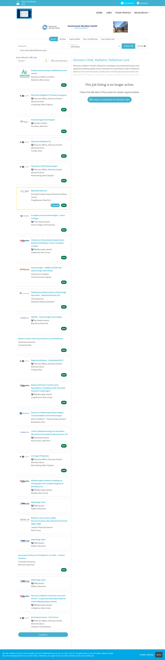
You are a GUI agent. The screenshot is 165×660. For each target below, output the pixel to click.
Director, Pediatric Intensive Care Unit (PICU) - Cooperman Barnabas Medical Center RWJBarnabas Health (48, 598)
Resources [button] (141, 12)
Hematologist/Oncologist (43, 119)
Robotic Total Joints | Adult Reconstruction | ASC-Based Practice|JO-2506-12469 (49, 521)
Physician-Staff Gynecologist (44, 166)
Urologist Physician (40, 456)
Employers (142, 3)
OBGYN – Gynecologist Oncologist (46, 317)
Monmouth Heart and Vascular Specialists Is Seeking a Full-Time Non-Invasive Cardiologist (48, 388)
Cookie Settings (146, 655)
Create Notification (60, 61)
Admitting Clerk (38, 502)
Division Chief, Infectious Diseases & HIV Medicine (40, 338)
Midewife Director (39, 190)
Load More (43, 634)
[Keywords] (43, 46)
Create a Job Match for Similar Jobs (110, 99)
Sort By (21, 61)
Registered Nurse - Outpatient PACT (47, 360)
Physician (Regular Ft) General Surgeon (49, 95)
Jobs (109, 12)
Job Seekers (127, 3)
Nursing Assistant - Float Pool (44, 617)
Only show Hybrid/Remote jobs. (33, 50)
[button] (141, 46)
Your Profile (123, 12)
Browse (63, 39)
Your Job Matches (90, 39)
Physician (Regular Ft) (41, 141)
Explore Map (74, 39)
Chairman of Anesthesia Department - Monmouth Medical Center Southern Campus (48, 243)
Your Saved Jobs (108, 39)
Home (99, 12)
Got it (159, 655)
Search (53, 39)
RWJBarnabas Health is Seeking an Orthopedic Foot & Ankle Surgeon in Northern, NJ (47, 483)
